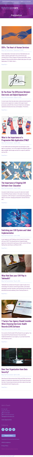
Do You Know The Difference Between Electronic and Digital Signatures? (15, 93)
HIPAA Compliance (6, 442)
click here (25, 1)
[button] (8, 435)
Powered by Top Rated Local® (7, 456)
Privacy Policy (4, 445)
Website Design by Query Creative (9, 449)
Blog (2, 50)
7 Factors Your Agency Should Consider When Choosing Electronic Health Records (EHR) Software (16, 324)
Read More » (4, 64)
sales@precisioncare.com (7, 416)
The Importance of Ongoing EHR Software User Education (13, 184)
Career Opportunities (6, 419)
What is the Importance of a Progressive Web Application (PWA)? (15, 138)
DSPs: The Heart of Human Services (15, 47)
